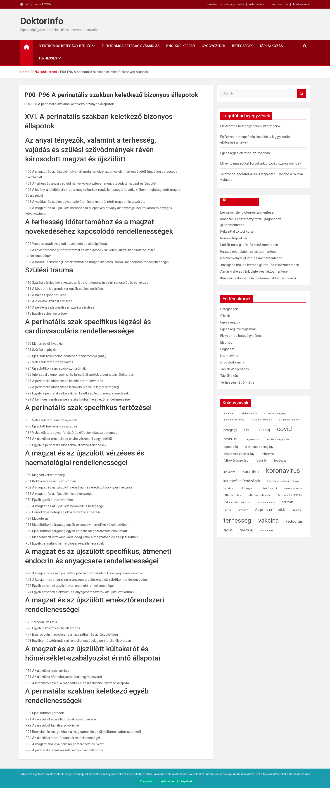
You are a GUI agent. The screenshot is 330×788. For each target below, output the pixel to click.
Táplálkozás (271, 46)
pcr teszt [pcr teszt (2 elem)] (287, 502)
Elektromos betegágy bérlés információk (250, 126)
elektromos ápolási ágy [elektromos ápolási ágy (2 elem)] (238, 453)
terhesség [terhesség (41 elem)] (237, 520)
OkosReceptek (241, 202)
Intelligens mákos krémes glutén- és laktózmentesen (259, 265)
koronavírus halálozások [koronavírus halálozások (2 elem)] (283, 481)
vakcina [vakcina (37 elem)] (268, 520)
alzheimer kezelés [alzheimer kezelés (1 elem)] (261, 419)
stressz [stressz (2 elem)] (243, 510)
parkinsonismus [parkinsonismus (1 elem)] (266, 502)
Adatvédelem (257, 4)
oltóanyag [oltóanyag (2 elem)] (247, 488)
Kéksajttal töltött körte (237, 231)
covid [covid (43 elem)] (284, 429)
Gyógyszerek (213, 46)
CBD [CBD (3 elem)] (247, 430)
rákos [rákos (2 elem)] (227, 510)
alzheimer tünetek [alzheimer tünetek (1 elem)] (289, 419)
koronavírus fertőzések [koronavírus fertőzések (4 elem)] (241, 481)
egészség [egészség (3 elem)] (230, 447)
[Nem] (324, 778)
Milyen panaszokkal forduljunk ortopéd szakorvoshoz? (260, 163)
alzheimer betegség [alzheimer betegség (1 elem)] (275, 413)
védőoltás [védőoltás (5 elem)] (294, 521)
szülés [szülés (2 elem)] (296, 510)
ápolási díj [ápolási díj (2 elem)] (246, 530)
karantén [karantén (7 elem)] (251, 471)
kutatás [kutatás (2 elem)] (228, 488)
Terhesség (47, 58)
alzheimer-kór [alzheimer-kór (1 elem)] (249, 413)
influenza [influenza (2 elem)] (229, 472)
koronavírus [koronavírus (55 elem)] (283, 470)
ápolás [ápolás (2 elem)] (228, 530)
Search (301, 93)
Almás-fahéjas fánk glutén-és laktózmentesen (255, 271)
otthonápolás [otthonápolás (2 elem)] (232, 495)
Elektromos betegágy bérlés (225, 4)
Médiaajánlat (301, 4)
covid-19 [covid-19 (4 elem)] (230, 439)
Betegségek (242, 46)
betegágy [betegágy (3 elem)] (230, 430)
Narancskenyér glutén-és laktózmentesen (251, 258)
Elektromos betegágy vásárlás (130, 46)
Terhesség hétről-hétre (237, 382)
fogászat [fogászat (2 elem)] (280, 460)
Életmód (226, 342)
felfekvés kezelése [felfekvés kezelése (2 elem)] (235, 460)
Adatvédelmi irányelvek (176, 781)
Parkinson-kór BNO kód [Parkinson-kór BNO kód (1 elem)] (290, 495)
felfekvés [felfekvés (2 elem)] (267, 453)
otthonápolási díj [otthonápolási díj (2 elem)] (259, 495)
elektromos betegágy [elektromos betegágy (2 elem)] (259, 446)
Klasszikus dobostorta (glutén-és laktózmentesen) (258, 278)
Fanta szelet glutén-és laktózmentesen (249, 252)
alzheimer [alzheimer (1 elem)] (229, 413)
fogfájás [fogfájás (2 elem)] (261, 460)
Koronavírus (229, 356)
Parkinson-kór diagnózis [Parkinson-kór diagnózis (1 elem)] (236, 502)
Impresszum (280, 4)
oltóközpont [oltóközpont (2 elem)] (269, 488)
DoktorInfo (41, 21)
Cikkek (225, 316)
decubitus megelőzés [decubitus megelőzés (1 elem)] (278, 439)
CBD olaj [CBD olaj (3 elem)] (264, 430)
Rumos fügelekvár (233, 238)
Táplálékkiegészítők (234, 369)
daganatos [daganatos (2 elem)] (252, 439)
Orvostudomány (232, 362)
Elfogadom (147, 781)
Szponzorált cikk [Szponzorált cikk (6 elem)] (270, 509)
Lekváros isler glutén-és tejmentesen (247, 212)
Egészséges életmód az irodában (245, 153)
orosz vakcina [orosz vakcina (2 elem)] (293, 488)
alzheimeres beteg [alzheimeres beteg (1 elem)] (233, 419)
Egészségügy (230, 322)
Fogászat (227, 349)
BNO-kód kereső (180, 46)
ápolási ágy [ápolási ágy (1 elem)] (267, 530)
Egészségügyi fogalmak (238, 329)
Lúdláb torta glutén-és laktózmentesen (249, 245)
